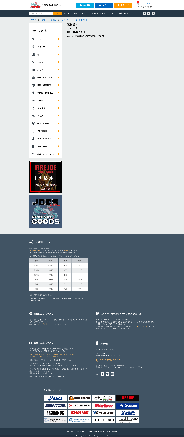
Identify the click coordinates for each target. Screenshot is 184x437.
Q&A (112, 13)
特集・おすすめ (79, 13)
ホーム (66, 13)
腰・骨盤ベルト (82, 20)
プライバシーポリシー (96, 431)
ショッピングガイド (97, 13)
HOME (33, 20)
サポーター (66, 20)
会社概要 (70, 431)
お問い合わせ (123, 13)
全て (43, 20)
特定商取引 (81, 431)
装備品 (53, 20)
